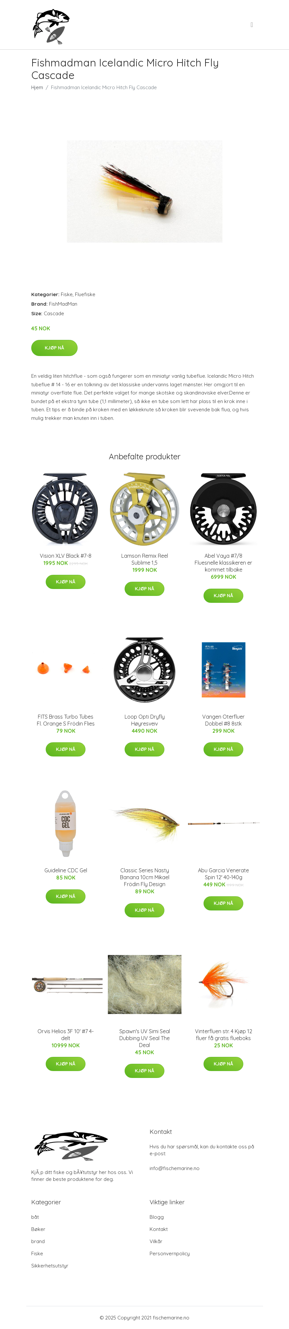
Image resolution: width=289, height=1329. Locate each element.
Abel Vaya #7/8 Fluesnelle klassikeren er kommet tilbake (223, 562)
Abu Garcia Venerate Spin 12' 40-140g (223, 874)
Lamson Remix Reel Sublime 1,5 (144, 559)
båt (35, 1217)
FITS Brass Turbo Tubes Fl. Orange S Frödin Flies (66, 720)
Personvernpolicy (170, 1253)
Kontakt (159, 1229)
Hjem (37, 87)
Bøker (38, 1229)
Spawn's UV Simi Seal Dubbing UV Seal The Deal (144, 1038)
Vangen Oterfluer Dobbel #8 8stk (223, 720)
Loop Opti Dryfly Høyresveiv (145, 720)
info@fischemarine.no (175, 1168)
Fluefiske (85, 294)
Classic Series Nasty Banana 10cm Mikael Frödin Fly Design (144, 877)
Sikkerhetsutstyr (49, 1266)
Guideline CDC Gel (65, 870)
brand (38, 1241)
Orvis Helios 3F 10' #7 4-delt (65, 1034)
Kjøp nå (54, 348)
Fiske (67, 294)
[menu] (252, 24)
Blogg (157, 1217)
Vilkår (156, 1241)
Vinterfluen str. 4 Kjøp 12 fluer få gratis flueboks (223, 1034)
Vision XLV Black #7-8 (65, 555)
